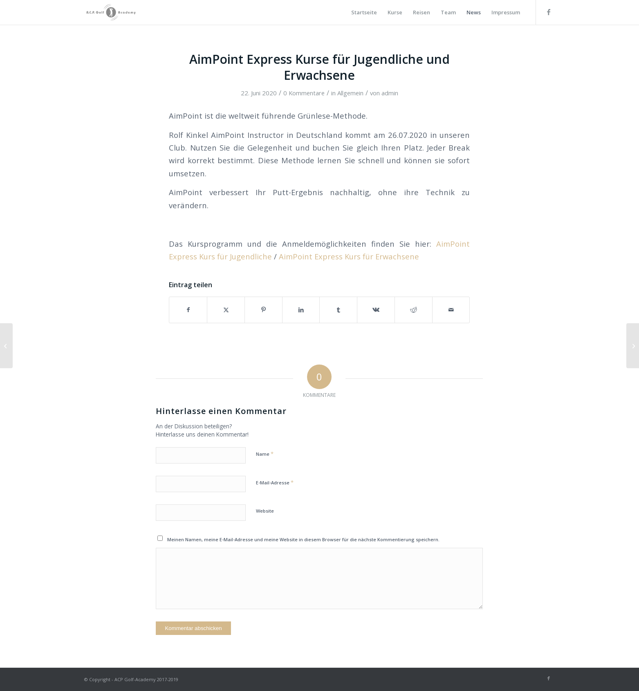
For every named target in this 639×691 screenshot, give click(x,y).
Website (265, 511)
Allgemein (350, 93)
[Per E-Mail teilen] (451, 309)
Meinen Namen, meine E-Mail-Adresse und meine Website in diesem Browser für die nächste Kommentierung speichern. (303, 539)
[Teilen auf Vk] (376, 309)
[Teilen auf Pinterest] (263, 309)
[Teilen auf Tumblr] (338, 309)
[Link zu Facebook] (549, 12)
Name (265, 453)
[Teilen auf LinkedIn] (301, 309)
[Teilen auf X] (225, 309)
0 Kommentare (304, 93)
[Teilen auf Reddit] (413, 309)
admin (389, 93)
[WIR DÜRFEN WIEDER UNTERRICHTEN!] (6, 345)
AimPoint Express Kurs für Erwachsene (349, 256)
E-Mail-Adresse (275, 482)
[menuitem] (364, 12)
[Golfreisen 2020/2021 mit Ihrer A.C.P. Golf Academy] (632, 345)
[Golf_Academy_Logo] (111, 12)
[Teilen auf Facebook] (188, 309)
